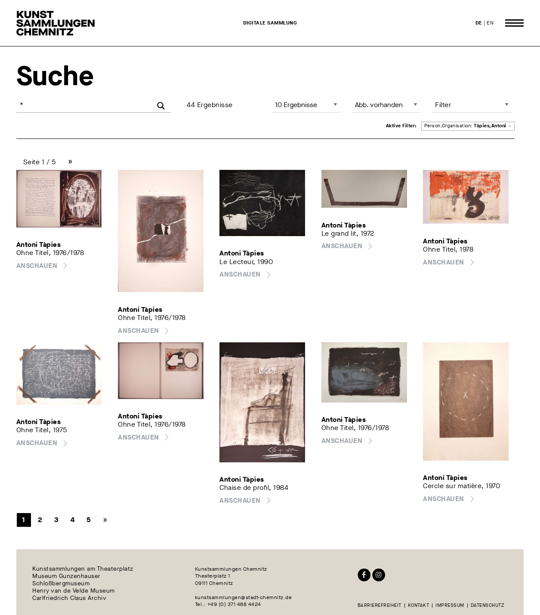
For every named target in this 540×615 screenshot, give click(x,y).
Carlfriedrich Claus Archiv (69, 598)
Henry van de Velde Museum (73, 590)
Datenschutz (488, 605)
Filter (443, 104)
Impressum (449, 605)
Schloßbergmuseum (60, 583)
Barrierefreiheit (379, 605)
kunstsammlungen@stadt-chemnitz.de (243, 597)
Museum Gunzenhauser (66, 576)
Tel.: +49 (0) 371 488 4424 (228, 604)
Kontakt (418, 605)
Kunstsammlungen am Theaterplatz (82, 569)
